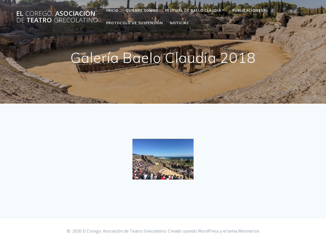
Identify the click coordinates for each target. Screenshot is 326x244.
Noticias (179, 22)
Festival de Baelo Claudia (193, 10)
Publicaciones (248, 10)
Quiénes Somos (142, 10)
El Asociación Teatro (57, 16)
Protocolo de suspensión (134, 22)
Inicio (112, 10)
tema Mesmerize (243, 231)
